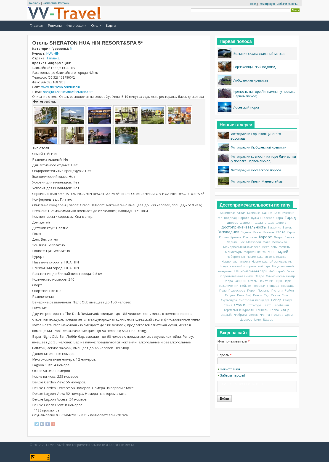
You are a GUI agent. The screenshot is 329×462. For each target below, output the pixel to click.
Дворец (232, 222)
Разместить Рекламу (56, 3)
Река (240, 295)
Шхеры (268, 319)
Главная (36, 25)
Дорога (281, 223)
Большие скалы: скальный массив (259, 53)
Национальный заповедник (272, 261)
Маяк (266, 242)
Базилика (253, 213)
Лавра (278, 237)
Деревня (246, 222)
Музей (283, 251)
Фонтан (266, 315)
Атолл (241, 213)
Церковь (246, 319)
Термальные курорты (239, 310)
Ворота (244, 218)
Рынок (257, 295)
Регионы (55, 25)
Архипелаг (227, 213)
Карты (111, 25)
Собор (276, 300)
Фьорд (278, 315)
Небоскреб (277, 271)
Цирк (257, 319)
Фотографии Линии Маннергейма (257, 181)
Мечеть (284, 247)
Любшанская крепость (250, 80)
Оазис (291, 271)
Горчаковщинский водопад (254, 67)
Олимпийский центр (280, 276)
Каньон (268, 232)
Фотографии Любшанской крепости (258, 147)
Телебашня (281, 305)
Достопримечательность (243, 227)
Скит (285, 295)
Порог (251, 290)
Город (290, 217)
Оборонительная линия (235, 276)
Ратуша (230, 295)
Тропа (274, 310)
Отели (96, 25)
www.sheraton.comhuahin (60, 87)
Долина (260, 222)
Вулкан (256, 218)
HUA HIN (52, 53)
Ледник (232, 242)
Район (289, 290)
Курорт (265, 236)
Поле (223, 290)
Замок (287, 227)
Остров (240, 281)
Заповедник (228, 232)
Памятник (266, 281)
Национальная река (236, 261)
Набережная (236, 257)
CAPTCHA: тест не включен (243, 384)
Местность (269, 247)
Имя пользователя (233, 341)
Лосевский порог (246, 107)
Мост (272, 252)
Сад (266, 295)
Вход (253, 3)
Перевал (259, 286)
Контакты (34, 3)
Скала (275, 295)
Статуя (287, 300)
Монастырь (233, 252)
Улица (285, 310)
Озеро (259, 276)
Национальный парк (250, 271)
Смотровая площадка (254, 300)
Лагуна (289, 237)
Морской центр (255, 252)
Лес (241, 242)
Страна (240, 305)
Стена (228, 305)
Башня (267, 213)
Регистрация (267, 3)
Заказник (274, 227)
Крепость (250, 237)
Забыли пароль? (287, 3)
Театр (267, 305)
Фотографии (76, 25)
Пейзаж (245, 286)
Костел (224, 237)
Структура (254, 305)
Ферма (253, 315)
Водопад (230, 218)
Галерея (268, 218)
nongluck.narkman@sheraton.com (68, 92)
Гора (279, 218)
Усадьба (226, 315)
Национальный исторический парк (245, 266)
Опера (228, 281)
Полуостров (236, 290)
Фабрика (240, 315)
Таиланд (52, 58)
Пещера (273, 286)
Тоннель (262, 310)
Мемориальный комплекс (241, 247)
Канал (257, 232)
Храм (289, 315)
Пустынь (264, 290)
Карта (280, 232)
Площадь (288, 286)
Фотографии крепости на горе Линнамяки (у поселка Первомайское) (263, 158)
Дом (271, 222)
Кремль (236, 237)
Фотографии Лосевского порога (256, 170)
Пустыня (277, 290)
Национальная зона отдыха (266, 257)
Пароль (224, 355)
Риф (248, 295)
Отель (252, 281)
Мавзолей (253, 242)
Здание (246, 232)
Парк (278, 281)
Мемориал (279, 242)
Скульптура (229, 300)
